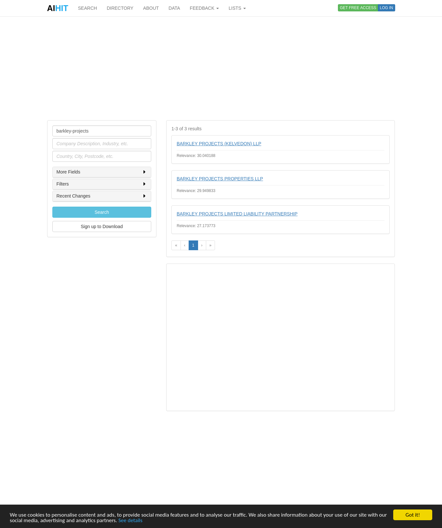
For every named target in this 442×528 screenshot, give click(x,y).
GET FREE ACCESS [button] (358, 8)
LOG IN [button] (386, 8)
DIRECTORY (120, 8)
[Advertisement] (221, 68)
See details (130, 520)
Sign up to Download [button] (102, 226)
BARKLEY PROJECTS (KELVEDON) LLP (219, 143)
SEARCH (87, 8)
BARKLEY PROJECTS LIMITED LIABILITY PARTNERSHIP (237, 213)
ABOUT (151, 8)
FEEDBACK (204, 8)
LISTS (237, 8)
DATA (174, 8)
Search (102, 212)
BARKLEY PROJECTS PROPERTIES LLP (220, 178)
